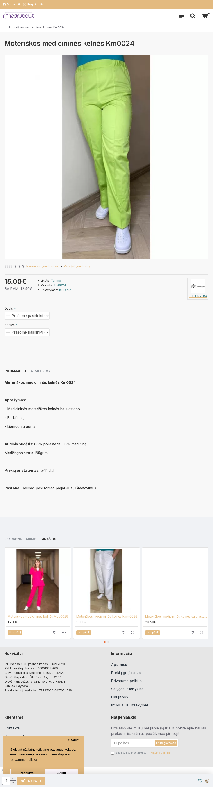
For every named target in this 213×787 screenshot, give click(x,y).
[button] (105, 642)
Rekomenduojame (20, 539)
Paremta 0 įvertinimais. (42, 266)
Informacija (15, 371)
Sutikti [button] (61, 773)
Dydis (9, 308)
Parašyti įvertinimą (77, 266)
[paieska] (192, 16)
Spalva (10, 325)
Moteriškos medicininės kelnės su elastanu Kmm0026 (176, 616)
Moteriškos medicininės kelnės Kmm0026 (106, 616)
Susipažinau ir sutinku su (140, 753)
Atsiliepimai (41, 371)
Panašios (48, 539)
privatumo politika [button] (24, 760)
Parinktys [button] (27, 773)
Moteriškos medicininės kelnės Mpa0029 (38, 616)
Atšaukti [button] (73, 740)
